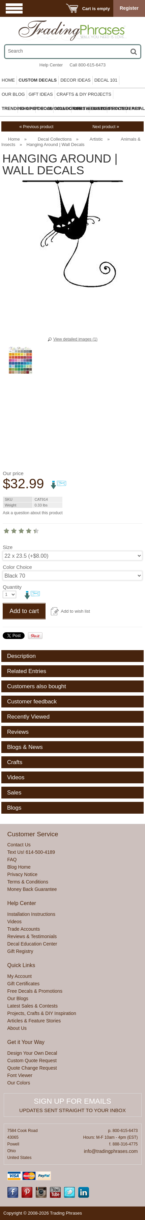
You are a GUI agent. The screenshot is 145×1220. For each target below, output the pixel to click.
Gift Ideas (41, 94)
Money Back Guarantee (32, 889)
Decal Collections (54, 139)
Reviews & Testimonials (32, 936)
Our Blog (13, 94)
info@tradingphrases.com (111, 1151)
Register (129, 8)
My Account (19, 976)
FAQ (12, 859)
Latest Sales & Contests (32, 1006)
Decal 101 (105, 80)
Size (7, 547)
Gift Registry (20, 951)
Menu (14, 8)
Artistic (96, 139)
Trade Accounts (23, 929)
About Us (17, 1028)
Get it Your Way (26, 1042)
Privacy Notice (22, 874)
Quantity (12, 587)
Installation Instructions (31, 914)
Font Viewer (19, 1075)
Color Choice (17, 567)
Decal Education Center (32, 944)
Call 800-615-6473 (87, 64)
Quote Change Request (32, 1068)
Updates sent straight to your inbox (72, 1110)
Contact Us (19, 844)
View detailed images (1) (75, 339)
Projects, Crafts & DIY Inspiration (41, 1013)
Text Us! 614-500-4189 (31, 852)
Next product (105, 126)
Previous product (36, 126)
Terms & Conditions (27, 881)
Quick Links (21, 965)
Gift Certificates (23, 983)
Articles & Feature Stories (34, 1020)
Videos (14, 921)
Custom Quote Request (32, 1060)
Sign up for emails (72, 1101)
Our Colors (18, 1082)
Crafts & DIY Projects (84, 94)
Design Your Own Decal (32, 1053)
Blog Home (19, 867)
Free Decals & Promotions (34, 991)
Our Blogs (17, 998)
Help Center (51, 64)
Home (8, 80)
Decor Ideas (75, 80)
